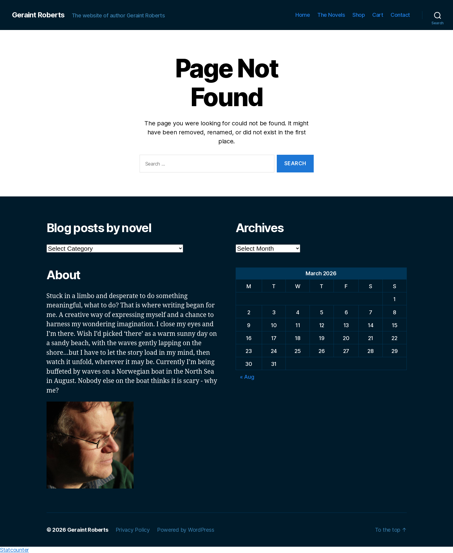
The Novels (331, 15)
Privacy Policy (133, 530)
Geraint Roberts (38, 15)
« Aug (247, 377)
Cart (377, 15)
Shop (358, 15)
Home (302, 15)
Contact (400, 15)
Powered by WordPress (185, 530)
